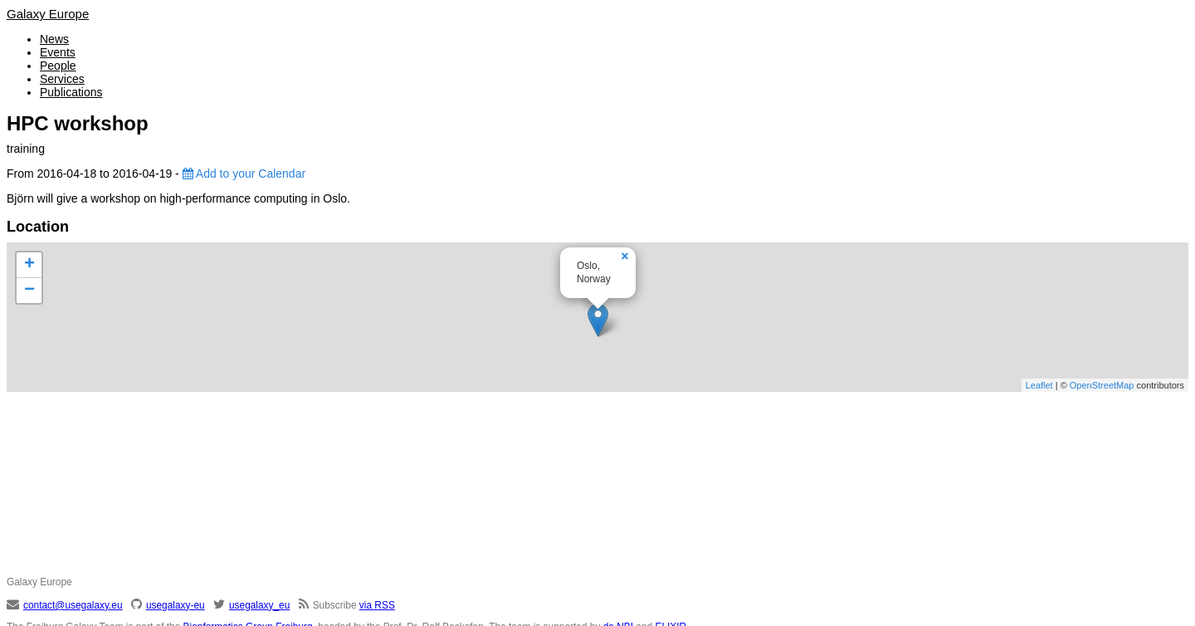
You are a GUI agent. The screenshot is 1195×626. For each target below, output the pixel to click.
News (54, 39)
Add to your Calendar (244, 173)
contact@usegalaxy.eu (73, 605)
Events (58, 52)
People (58, 65)
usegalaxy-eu (175, 605)
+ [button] (29, 264)
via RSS (377, 605)
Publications (71, 92)
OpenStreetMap (1102, 385)
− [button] (29, 290)
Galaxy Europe (48, 14)
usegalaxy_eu (259, 605)
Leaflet (1039, 385)
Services (62, 79)
